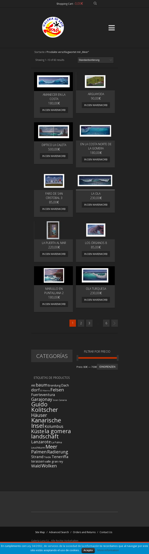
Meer (51, 446)
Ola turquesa (96, 289)
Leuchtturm (38, 447)
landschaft (45, 436)
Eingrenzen (107, 366)
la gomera (58, 431)
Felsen (57, 390)
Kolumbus (54, 426)
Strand (37, 456)
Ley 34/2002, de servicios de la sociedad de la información (63, 546)
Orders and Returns (84, 532)
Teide (47, 457)
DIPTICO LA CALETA (54, 145)
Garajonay (41, 399)
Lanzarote (41, 441)
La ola (95, 193)
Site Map (40, 532)
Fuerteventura (43, 394)
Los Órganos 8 (96, 243)
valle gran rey (54, 461)
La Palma (56, 442)
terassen (37, 461)
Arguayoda (96, 94)
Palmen (39, 452)
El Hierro (45, 390)
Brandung (54, 385)
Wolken (49, 466)
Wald (36, 466)
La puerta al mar (54, 243)
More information (108, 550)
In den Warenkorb (54, 110)
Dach (65, 385)
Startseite (39, 52)
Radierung (57, 452)
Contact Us (106, 532)
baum (41, 385)
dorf (35, 390)
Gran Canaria (60, 400)
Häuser (39, 415)
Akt (33, 385)
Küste (37, 431)
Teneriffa (60, 456)
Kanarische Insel (46, 423)
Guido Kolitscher (44, 406)
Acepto (88, 550)
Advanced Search (59, 532)
